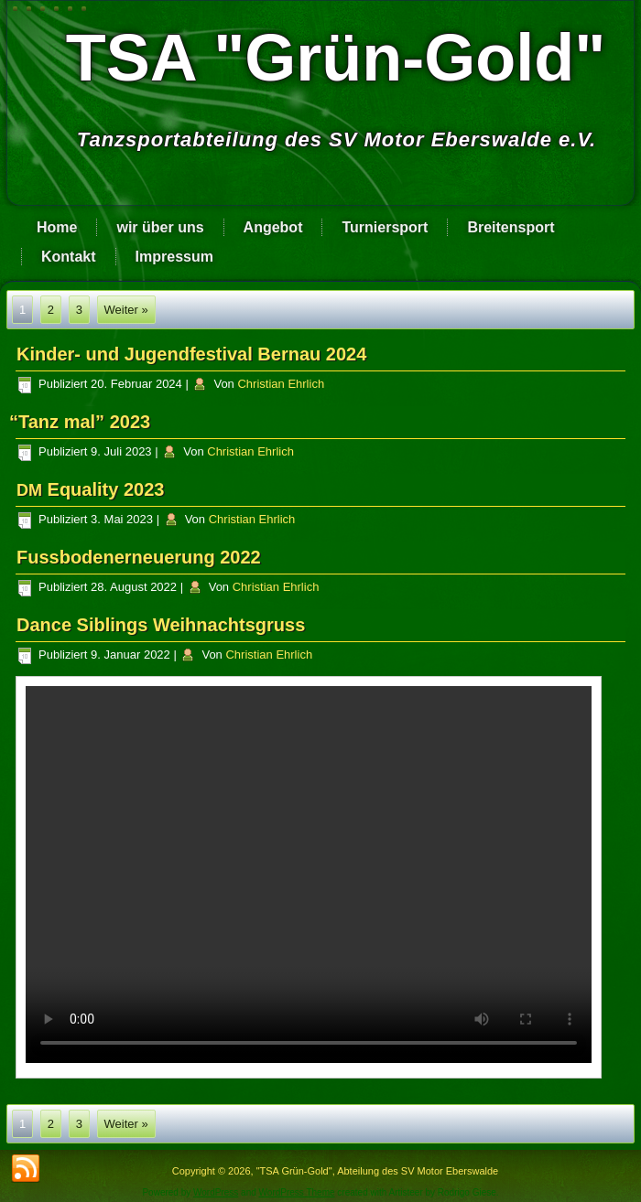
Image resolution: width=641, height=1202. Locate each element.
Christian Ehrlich (280, 384)
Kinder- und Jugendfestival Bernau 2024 (191, 354)
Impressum (174, 256)
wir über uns (159, 227)
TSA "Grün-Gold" (336, 57)
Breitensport (510, 227)
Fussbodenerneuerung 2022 (138, 557)
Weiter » (126, 310)
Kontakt (68, 256)
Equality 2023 (90, 489)
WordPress (215, 1192)
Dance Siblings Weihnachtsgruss (160, 625)
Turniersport (385, 227)
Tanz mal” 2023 (83, 422)
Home (57, 227)
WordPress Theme (297, 1192)
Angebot (273, 227)
